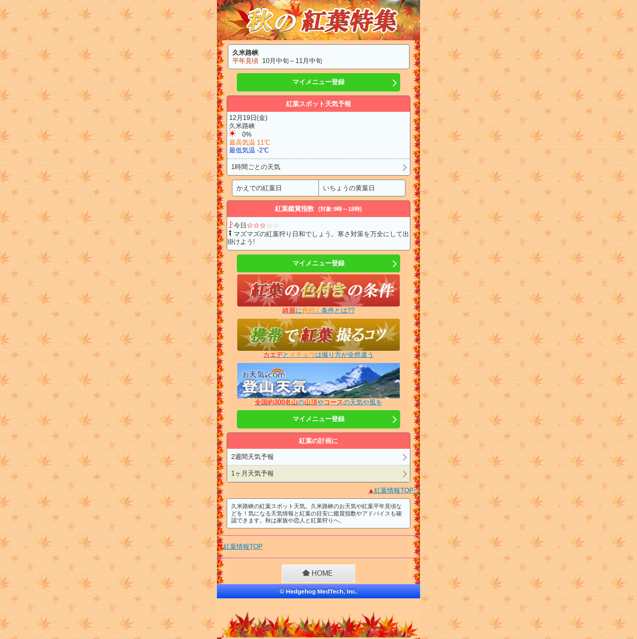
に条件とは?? (318, 310)
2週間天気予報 (252, 456)
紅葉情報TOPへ (394, 490)
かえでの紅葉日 (259, 188)
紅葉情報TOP (243, 546)
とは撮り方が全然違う (318, 354)
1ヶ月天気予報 (252, 473)
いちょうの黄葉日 (349, 188)
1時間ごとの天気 (255, 166)
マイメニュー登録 (318, 81)
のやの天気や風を (319, 402)
